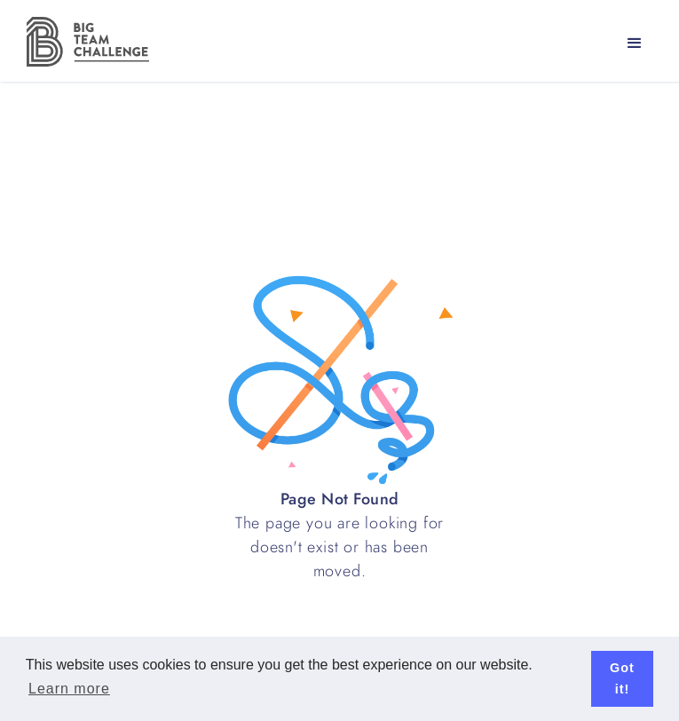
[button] (634, 43)
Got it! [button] (622, 678)
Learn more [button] (69, 688)
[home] (83, 42)
